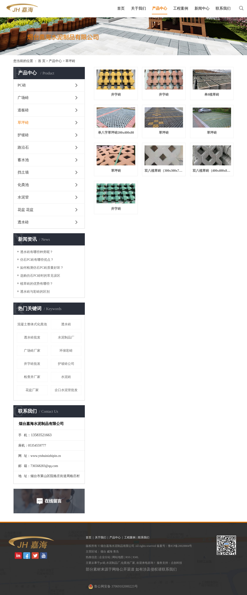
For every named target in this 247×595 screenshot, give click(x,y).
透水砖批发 (32, 337)
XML (135, 557)
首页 (121, 8)
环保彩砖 (66, 350)
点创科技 (176, 562)
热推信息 (91, 557)
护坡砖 (23, 135)
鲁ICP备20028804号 (180, 546)
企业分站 (104, 557)
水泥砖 (66, 377)
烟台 (103, 551)
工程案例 (180, 8)
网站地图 (118, 557)
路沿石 (23, 147)
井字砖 (116, 94)
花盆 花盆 (26, 210)
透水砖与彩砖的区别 (35, 291)
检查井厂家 (32, 377)
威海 (109, 551)
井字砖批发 (32, 364)
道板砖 (23, 110)
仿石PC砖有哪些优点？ (37, 259)
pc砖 (102, 562)
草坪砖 (70, 61)
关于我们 (138, 8)
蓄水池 (23, 160)
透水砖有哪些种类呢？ (36, 252)
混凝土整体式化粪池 (32, 324)
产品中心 (159, 8)
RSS (128, 557)
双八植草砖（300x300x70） (164, 170)
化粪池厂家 (128, 562)
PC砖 (22, 85)
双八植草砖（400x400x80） (212, 170)
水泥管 (23, 197)
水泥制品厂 (66, 337)
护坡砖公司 (66, 364)
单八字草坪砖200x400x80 (116, 132)
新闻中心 (202, 8)
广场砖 (23, 98)
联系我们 (223, 8)
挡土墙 (23, 172)
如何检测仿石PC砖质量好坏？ (42, 267)
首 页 (41, 61)
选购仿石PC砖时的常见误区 (40, 275)
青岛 (116, 551)
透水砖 (23, 222)
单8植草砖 (211, 94)
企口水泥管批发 (66, 390)
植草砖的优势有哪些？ (36, 283)
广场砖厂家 (32, 350)
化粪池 (23, 185)
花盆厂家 (32, 390)
